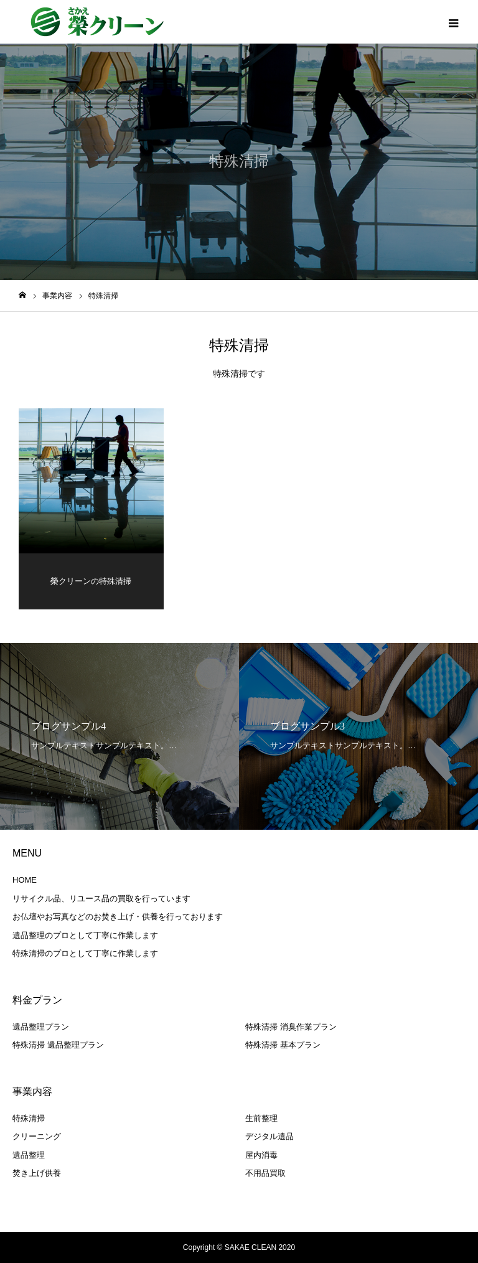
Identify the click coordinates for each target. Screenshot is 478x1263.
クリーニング (36, 1137)
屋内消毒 (261, 1155)
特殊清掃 (28, 1118)
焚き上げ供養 (36, 1173)
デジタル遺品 (269, 1137)
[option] (119, 737)
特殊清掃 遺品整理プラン (58, 1045)
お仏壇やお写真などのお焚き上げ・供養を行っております (117, 917)
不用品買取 (265, 1173)
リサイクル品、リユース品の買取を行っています (101, 898)
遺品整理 (28, 1155)
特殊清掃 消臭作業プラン (291, 1026)
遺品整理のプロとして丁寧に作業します (85, 935)
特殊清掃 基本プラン (283, 1045)
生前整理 (261, 1118)
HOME (24, 880)
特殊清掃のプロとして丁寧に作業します (85, 954)
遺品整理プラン (40, 1026)
